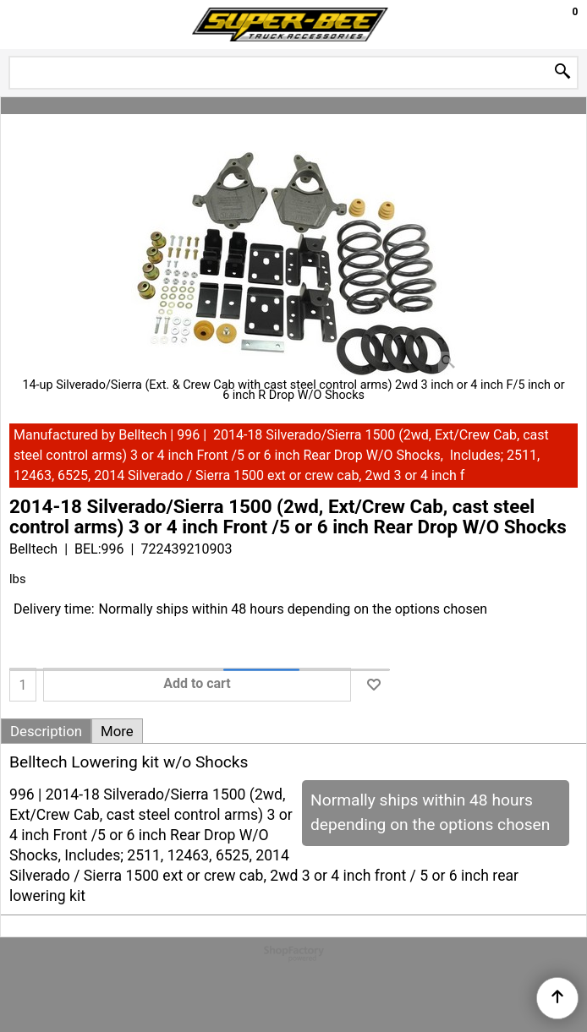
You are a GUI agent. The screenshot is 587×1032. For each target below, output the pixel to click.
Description (46, 731)
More (117, 731)
